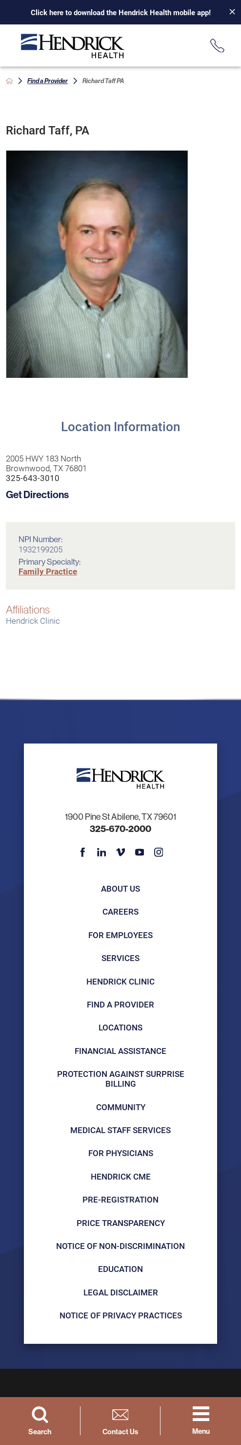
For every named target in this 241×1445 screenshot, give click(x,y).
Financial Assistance (120, 1050)
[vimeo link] (120, 852)
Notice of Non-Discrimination (120, 1245)
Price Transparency (121, 1222)
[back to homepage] (9, 80)
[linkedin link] (101, 852)
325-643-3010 (33, 478)
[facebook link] (82, 852)
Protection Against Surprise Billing (120, 1078)
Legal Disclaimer (120, 1292)
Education (120, 1268)
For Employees (120, 935)
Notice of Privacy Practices (121, 1315)
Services (120, 957)
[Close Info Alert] (228, 12)
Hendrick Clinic (120, 981)
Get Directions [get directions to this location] (37, 494)
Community (120, 1107)
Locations (120, 1027)
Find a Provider (47, 81)
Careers (120, 911)
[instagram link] (158, 852)
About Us (120, 888)
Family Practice (48, 571)
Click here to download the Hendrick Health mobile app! (121, 12)
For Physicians (120, 1153)
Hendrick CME (121, 1176)
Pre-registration (120, 1199)
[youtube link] (139, 852)
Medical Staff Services (120, 1130)
